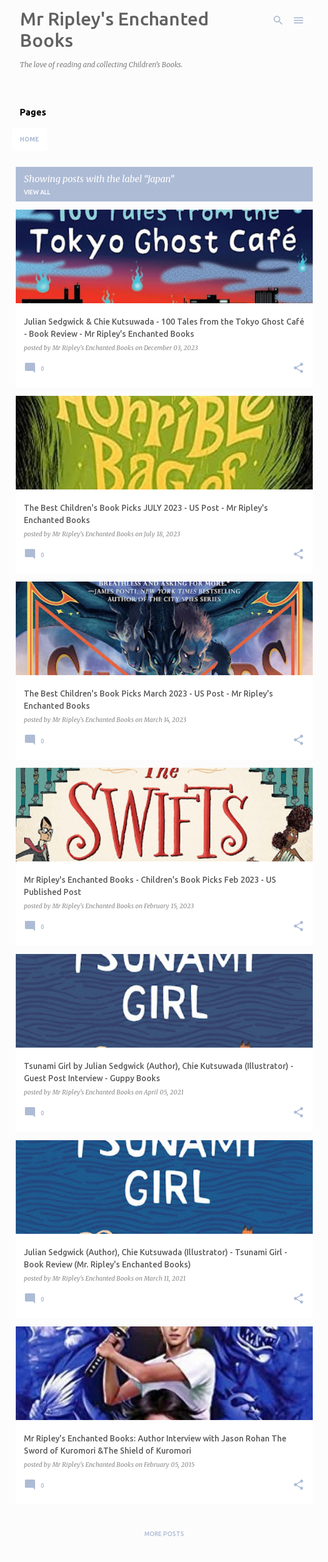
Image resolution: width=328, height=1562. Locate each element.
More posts (164, 1533)
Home (29, 139)
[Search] (278, 20)
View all (37, 192)
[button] (298, 368)
